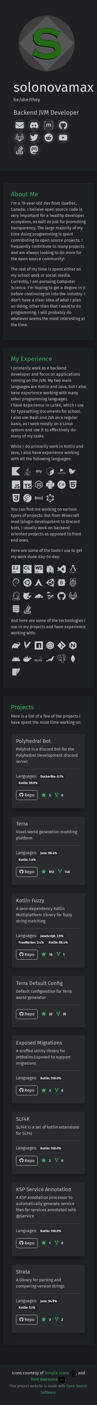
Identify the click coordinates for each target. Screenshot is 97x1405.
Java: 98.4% (48, 853)
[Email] (19, 125)
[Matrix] (48, 125)
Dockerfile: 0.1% (51, 776)
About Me (24, 194)
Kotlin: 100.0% (50, 1078)
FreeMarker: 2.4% (31, 942)
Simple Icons (60, 1372)
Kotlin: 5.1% (27, 1307)
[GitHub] (63, 125)
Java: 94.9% (48, 1301)
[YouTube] (63, 137)
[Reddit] (48, 137)
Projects (22, 707)
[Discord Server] (34, 125)
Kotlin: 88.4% (58, 942)
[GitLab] (19, 137)
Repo (26, 795)
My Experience (31, 359)
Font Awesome (48, 1379)
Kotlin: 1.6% (27, 860)
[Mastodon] (34, 150)
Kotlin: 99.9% (28, 783)
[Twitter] (34, 137)
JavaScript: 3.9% (51, 936)
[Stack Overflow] (19, 150)
